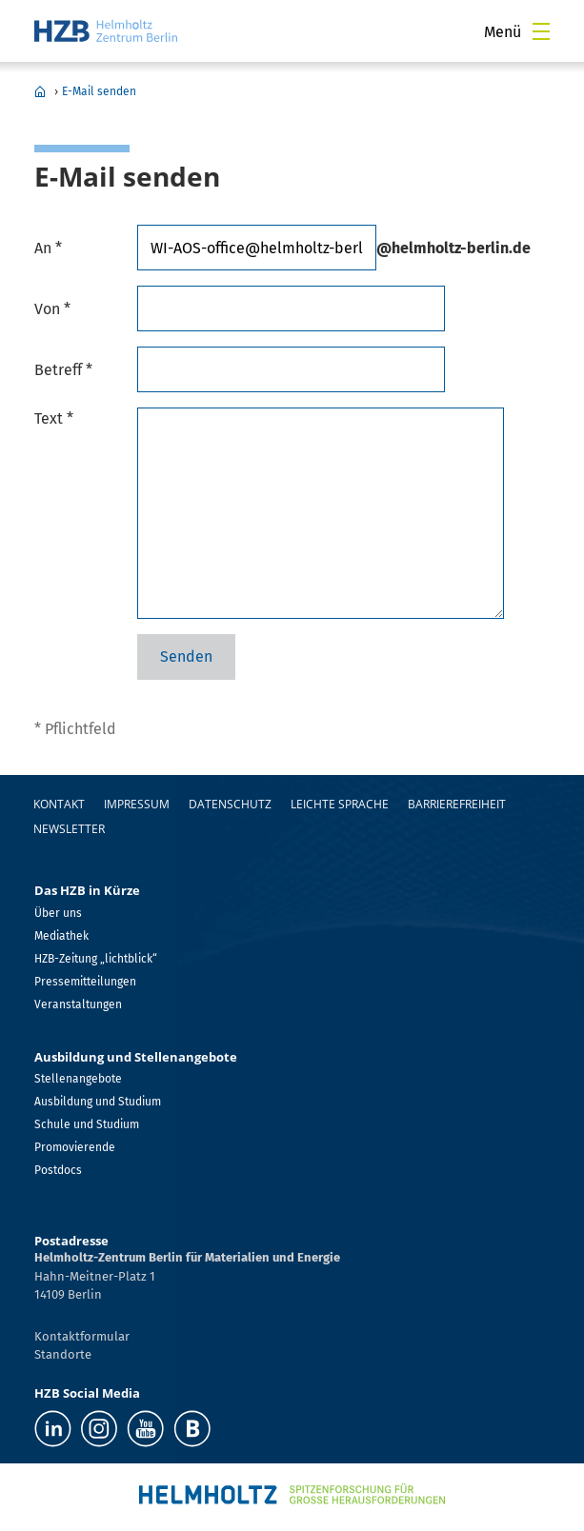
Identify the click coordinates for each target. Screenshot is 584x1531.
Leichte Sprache (340, 804)
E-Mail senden (99, 91)
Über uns (58, 913)
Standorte (62, 1354)
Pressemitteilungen (85, 981)
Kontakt (59, 804)
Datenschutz (230, 804)
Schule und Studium (86, 1124)
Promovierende (74, 1147)
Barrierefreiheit (457, 804)
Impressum (137, 804)
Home (40, 91)
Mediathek (61, 936)
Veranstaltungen (78, 1004)
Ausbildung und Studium (97, 1101)
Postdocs (58, 1170)
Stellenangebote (78, 1078)
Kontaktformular (82, 1336)
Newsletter (69, 829)
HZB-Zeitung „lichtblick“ (95, 958)
